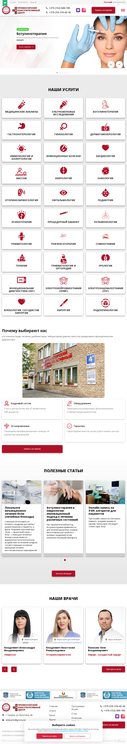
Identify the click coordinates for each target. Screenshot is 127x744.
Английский (119, 2)
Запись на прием (103, 10)
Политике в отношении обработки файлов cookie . (69, 731)
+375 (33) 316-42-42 (60, 12)
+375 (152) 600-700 (59, 8)
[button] (111, 64)
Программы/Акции (77, 708)
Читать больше (63, 574)
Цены (52, 715)
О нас (13, 2)
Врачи (33, 2)
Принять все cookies (50, 736)
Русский (108, 2)
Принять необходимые (77, 736)
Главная (53, 706)
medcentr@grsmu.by (16, 720)
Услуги (52, 711)
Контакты (23, 2)
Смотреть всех (113, 669)
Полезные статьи (76, 720)
